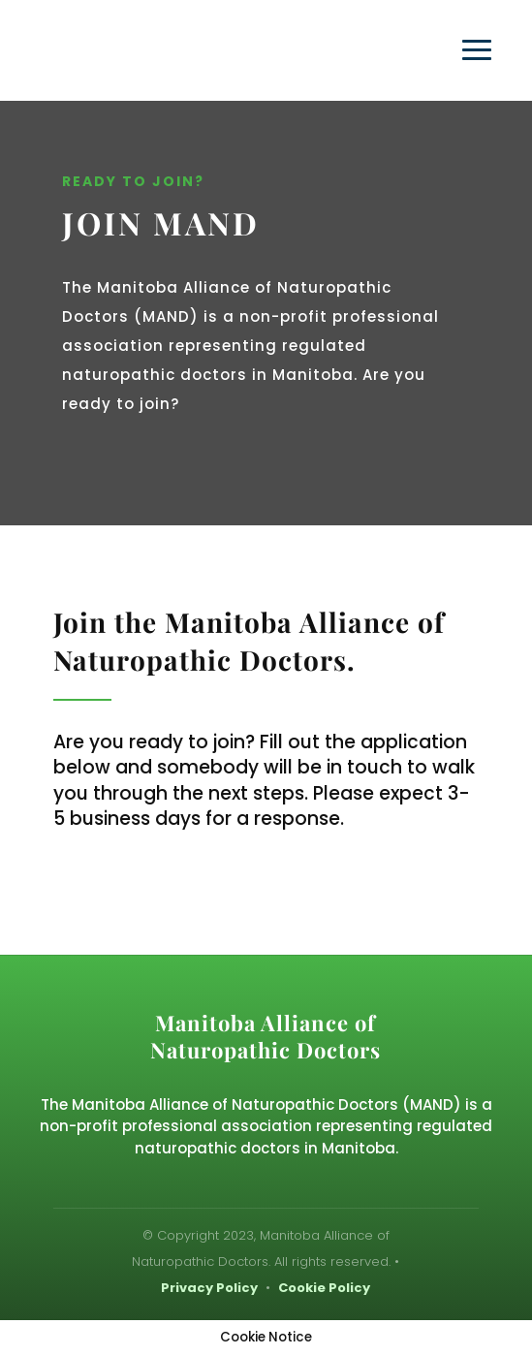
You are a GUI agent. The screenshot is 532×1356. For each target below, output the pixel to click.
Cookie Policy (324, 1287)
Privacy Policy (209, 1287)
